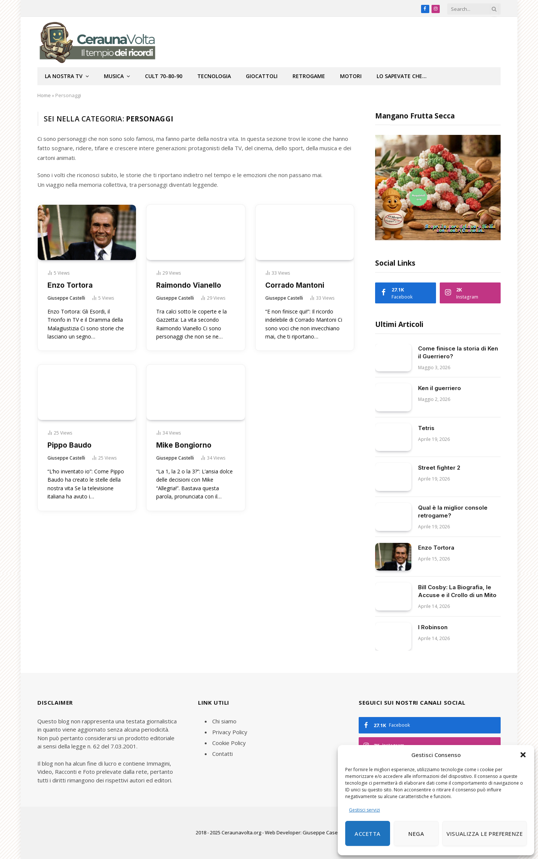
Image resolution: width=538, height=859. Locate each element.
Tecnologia (214, 76)
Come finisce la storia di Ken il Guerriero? (458, 352)
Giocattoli (262, 76)
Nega (416, 833)
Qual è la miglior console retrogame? (453, 511)
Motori (351, 76)
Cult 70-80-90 (163, 76)
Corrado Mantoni (294, 285)
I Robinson (433, 627)
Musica (114, 76)
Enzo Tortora (70, 285)
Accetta (367, 833)
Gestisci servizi (364, 810)
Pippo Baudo (69, 445)
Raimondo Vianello (188, 285)
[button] (523, 754)
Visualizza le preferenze (484, 833)
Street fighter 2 (439, 467)
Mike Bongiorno (183, 445)
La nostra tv (64, 76)
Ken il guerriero (439, 388)
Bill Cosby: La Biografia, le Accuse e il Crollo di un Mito (457, 591)
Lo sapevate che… (402, 76)
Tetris (426, 428)
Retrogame (309, 76)
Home (44, 95)
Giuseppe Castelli (66, 298)
